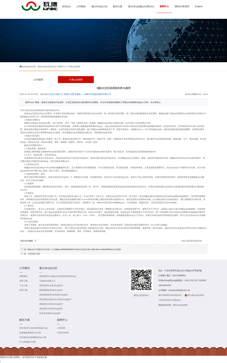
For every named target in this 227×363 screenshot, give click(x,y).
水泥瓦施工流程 (34, 254)
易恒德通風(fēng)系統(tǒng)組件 (53, 295)
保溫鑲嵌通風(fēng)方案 (30, 332)
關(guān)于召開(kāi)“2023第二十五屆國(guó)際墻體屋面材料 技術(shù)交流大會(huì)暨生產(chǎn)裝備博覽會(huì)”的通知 (74, 249)
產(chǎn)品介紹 (99, 6)
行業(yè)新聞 (74, 66)
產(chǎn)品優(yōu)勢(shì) (141, 6)
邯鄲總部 (23, 276)
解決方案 (117, 6)
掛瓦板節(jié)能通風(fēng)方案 (32, 337)
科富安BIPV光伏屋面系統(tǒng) (33, 328)
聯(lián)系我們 (182, 6)
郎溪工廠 (23, 290)
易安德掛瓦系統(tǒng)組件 (51, 285)
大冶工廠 (23, 285)
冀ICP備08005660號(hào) (170, 295)
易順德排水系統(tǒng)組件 (51, 304)
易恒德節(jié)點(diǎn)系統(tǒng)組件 (55, 299)
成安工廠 (23, 281)
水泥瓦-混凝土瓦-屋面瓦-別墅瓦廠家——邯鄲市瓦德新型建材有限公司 (79, 94)
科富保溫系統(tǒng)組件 (50, 313)
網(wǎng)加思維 (180, 305)
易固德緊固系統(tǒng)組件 (51, 290)
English (199, 6)
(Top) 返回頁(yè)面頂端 (191, 241)
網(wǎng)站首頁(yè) (46, 66)
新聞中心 (164, 6)
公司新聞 (38, 79)
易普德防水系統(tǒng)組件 (51, 308)
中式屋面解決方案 (27, 342)
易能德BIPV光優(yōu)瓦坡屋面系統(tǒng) (57, 276)
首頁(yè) (66, 6)
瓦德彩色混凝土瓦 (47, 281)
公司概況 (81, 6)
